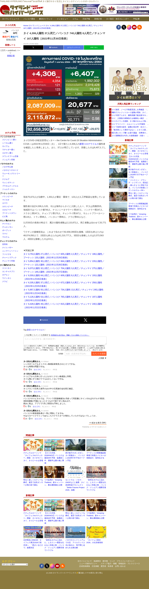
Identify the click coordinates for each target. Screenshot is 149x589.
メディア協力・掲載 (109, 563)
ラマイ (5, 234)
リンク (112, 561)
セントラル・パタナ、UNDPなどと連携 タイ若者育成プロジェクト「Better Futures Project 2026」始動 (75, 485)
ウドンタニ (6, 278)
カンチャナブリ (8, 271)
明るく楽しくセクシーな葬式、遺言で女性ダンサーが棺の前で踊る (33, 482)
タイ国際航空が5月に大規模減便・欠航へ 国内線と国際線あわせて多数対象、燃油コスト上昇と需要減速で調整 (130, 136)
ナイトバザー (7, 248)
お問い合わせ (120, 566)
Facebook (53, 47)
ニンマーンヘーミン (10, 251)
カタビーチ (6, 210)
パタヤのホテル (6, 164)
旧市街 (5, 244)
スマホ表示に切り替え (94, 573)
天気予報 (86, 19)
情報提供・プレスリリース (129, 563)
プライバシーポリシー (126, 561)
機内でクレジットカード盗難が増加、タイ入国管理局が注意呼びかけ (130, 112)
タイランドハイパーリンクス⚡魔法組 (68, 573)
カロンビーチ (7, 206)
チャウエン (6, 224)
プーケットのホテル (8, 193)
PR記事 (136, 19)
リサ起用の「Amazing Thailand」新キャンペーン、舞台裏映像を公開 (54, 482)
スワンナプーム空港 (10, 156)
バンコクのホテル (7, 137)
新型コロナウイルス (89, 144)
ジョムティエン (8, 189)
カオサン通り (7, 153)
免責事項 (97, 561)
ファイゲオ (6, 254)
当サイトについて (85, 561)
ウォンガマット (8, 183)
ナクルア (5, 179)
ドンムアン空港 (8, 160)
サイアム (5, 146)
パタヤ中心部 (7, 167)
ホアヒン (5, 275)
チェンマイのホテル (8, 241)
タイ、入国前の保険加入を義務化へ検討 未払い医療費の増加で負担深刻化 (130, 118)
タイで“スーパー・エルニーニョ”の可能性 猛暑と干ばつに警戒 (130, 124)
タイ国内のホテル (7, 265)
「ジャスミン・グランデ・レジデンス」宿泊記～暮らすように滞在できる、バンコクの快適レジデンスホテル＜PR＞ (138, 185)
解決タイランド (45, 19)
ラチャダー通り (8, 150)
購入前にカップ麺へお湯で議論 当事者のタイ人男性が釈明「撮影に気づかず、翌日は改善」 (130, 133)
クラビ (5, 281)
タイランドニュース (10, 19)
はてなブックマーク (73, 47)
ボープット (6, 230)
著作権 (105, 561)
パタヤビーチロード (10, 170)
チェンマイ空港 (8, 261)
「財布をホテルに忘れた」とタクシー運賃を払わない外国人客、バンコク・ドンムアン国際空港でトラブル (96, 485)
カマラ (5, 203)
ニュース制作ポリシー (88, 563)
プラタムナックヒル (10, 186)
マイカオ (5, 200)
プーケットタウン (9, 213)
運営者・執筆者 (107, 566)
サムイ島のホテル (7, 221)
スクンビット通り (9, 140)
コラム (75, 19)
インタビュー (62, 19)
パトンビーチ (7, 196)
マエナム (5, 237)
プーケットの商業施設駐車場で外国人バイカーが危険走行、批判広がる (96, 455)
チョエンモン (7, 227)
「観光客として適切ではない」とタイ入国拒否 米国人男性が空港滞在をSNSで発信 (130, 130)
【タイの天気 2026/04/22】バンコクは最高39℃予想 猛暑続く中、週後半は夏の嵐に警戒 (54, 458)
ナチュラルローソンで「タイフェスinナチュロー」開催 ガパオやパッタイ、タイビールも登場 (138, 149)
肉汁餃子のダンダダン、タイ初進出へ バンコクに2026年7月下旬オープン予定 (138, 173)
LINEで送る (94, 47)
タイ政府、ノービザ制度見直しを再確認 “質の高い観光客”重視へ (130, 110)
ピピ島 (5, 216)
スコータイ (6, 268)
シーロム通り (7, 143)
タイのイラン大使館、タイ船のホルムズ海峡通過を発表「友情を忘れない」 (130, 121)
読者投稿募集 (84, 566)
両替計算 (98, 19)
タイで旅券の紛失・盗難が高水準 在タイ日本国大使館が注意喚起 (130, 127)
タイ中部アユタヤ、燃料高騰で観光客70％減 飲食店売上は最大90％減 (130, 115)
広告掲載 (95, 566)
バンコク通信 (29, 19)
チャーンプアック (9, 258)
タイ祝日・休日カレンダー (117, 19)
